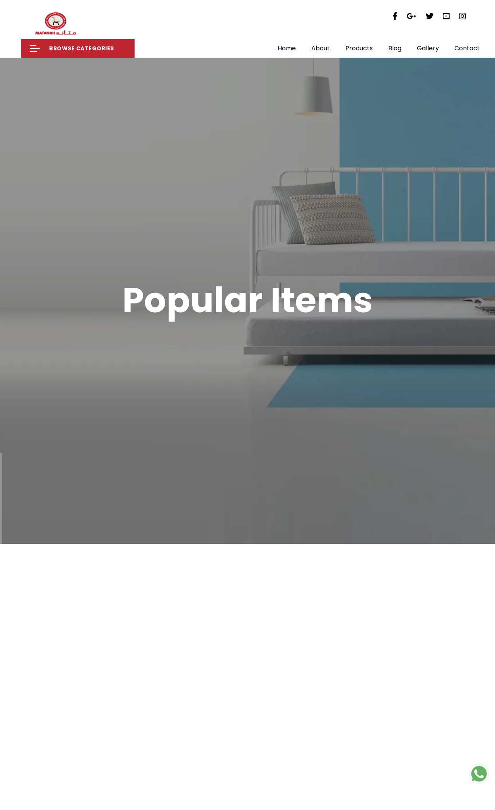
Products (359, 48)
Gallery (428, 48)
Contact (467, 48)
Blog (394, 48)
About (320, 48)
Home (287, 48)
